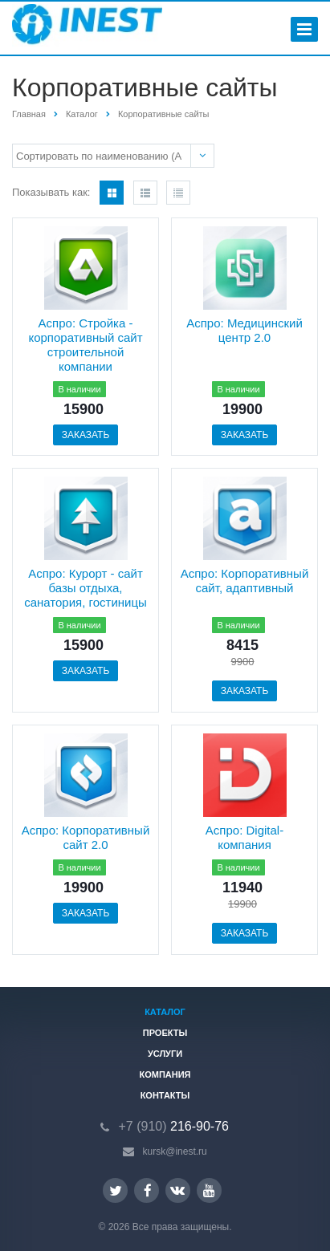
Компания (164, 1074)
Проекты (165, 1033)
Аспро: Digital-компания (244, 837)
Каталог (82, 114)
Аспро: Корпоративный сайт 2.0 (86, 837)
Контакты (165, 1095)
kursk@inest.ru (175, 1151)
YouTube (209, 1190)
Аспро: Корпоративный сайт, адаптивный (245, 581)
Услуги (165, 1053)
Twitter (115, 1190)
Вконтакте (177, 1189)
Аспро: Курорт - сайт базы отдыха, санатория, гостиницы (85, 588)
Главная (29, 114)
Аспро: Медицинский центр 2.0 (244, 330)
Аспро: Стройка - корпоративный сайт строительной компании (85, 344)
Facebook (148, 1190)
